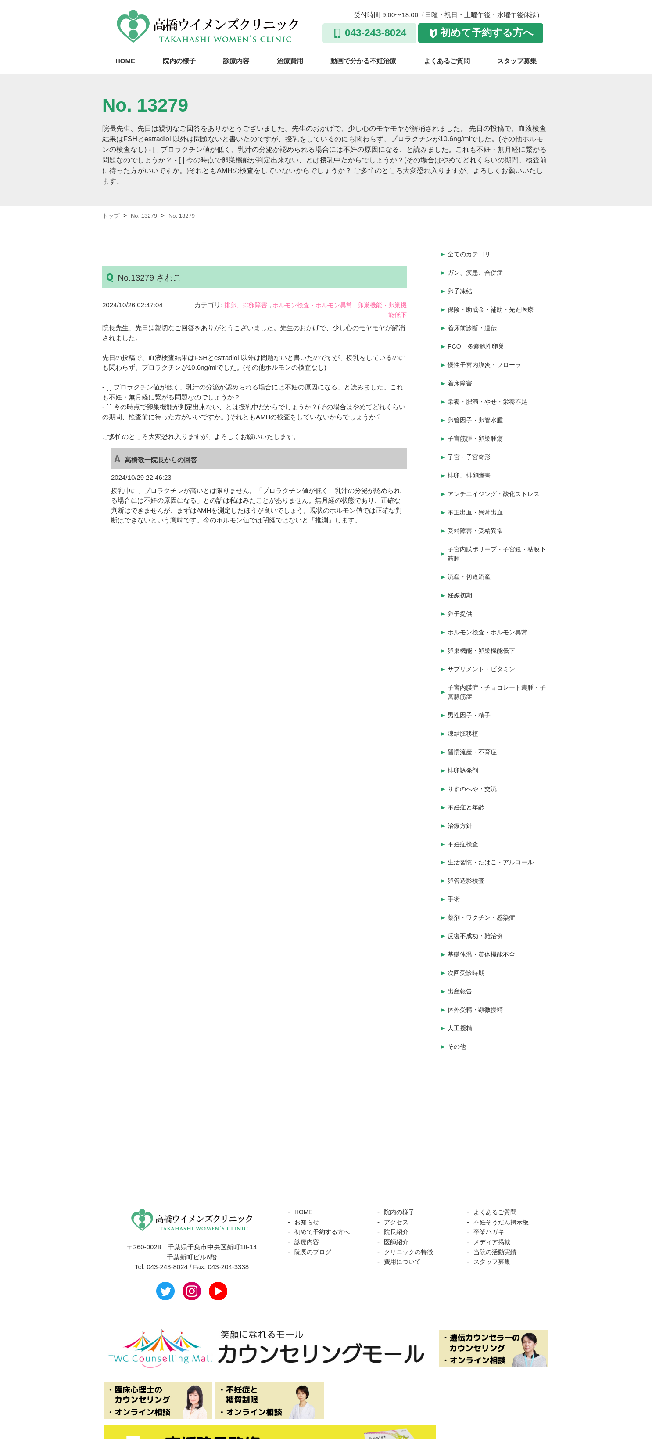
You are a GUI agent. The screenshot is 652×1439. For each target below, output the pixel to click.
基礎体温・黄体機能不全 (484, 915)
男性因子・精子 (471, 689)
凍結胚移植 (464, 707)
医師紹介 (397, 1196)
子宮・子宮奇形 (471, 444)
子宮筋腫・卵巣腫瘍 (477, 427)
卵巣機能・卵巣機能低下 (484, 627)
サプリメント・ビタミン (484, 645)
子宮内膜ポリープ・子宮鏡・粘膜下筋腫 (497, 536)
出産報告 (461, 949)
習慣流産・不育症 (474, 724)
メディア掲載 (493, 1196)
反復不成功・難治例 (477, 897)
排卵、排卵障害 (248, 305)
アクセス (397, 1176)
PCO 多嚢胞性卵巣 (478, 340)
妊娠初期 (461, 575)
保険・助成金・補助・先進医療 (494, 305)
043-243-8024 (375, 32)
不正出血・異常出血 (477, 496)
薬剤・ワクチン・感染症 (484, 880)
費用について (403, 1216)
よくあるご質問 (447, 61)
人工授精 (461, 984)
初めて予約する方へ (487, 32)
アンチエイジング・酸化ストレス (497, 479)
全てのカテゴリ (471, 253)
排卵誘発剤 (464, 741)
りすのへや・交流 (474, 759)
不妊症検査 (464, 811)
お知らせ (307, 1176)
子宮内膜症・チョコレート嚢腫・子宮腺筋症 (497, 667)
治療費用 (290, 61)
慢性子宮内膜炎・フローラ (487, 357)
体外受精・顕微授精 (477, 967)
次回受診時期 (467, 932)
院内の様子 (179, 61)
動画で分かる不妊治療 (363, 61)
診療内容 (236, 61)
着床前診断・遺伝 (474, 323)
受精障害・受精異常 (477, 514)
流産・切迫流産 (471, 558)
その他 (457, 1001)
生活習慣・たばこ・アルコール (494, 828)
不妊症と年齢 (467, 776)
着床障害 (461, 375)
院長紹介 (397, 1186)
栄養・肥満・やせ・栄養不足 (490, 392)
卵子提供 (461, 593)
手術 (454, 863)
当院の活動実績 (496, 1206)
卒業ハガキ (489, 1186)
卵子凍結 (461, 288)
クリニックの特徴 (410, 1206)
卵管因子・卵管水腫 (477, 410)
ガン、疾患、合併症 (477, 271)
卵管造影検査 (467, 845)
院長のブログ (314, 1206)
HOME (125, 61)
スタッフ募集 (517, 61)
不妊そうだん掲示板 (503, 1176)
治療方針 (461, 793)
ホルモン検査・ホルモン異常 (319, 305)
